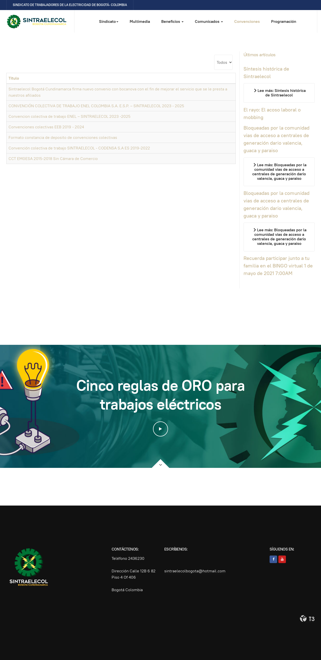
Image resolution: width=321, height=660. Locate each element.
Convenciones (247, 21)
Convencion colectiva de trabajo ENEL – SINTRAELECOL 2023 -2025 (69, 116)
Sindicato (108, 21)
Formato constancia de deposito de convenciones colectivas (63, 137)
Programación (283, 21)
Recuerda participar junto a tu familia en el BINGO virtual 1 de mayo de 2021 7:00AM (278, 266)
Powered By (307, 618)
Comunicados (209, 21)
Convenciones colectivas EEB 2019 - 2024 (46, 127)
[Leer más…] (279, 93)
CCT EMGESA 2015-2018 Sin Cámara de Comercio (53, 158)
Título (14, 78)
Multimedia (140, 21)
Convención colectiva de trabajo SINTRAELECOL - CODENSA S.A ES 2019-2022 (79, 148)
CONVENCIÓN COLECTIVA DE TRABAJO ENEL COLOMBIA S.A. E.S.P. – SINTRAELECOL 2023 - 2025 (96, 105)
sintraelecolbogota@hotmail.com (194, 571)
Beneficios (172, 21)
